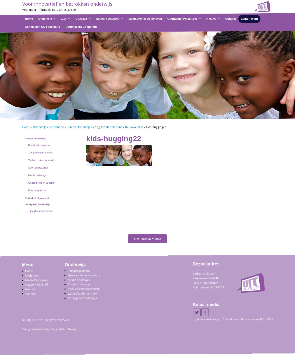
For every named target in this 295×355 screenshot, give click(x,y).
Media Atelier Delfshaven (145, 18)
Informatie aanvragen (147, 238)
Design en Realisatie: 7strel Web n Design (49, 329)
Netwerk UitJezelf (108, 18)
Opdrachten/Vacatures (182, 18)
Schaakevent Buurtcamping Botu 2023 (248, 319)
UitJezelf (81, 18)
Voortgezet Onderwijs (37, 204)
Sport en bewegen (38, 167)
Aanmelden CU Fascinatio (42, 26)
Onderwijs (45, 18)
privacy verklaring (207, 319)
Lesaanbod (56, 127)
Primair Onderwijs (78, 127)
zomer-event (249, 18)
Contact (230, 18)
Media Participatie (37, 280)
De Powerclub (134, 127)
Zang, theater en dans (107, 127)
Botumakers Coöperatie (81, 26)
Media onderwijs (37, 175)
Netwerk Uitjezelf (36, 285)
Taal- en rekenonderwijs (41, 160)
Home (29, 18)
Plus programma (37, 190)
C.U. (63, 18)
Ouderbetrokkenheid (37, 198)
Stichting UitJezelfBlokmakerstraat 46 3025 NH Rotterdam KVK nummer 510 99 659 (208, 280)
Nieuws (211, 18)
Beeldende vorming (39, 145)
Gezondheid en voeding (41, 182)
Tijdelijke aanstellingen (40, 211)
